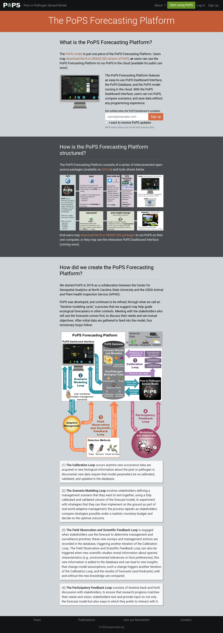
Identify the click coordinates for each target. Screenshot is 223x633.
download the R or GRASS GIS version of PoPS (97, 58)
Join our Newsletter (136, 620)
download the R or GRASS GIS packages (107, 235)
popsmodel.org (116, 627)
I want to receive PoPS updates (130, 122)
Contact (186, 620)
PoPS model (74, 54)
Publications (86, 620)
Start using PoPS (181, 5)
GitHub (106, 169)
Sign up (213, 5)
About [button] (158, 5)
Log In (201, 5)
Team (37, 620)
